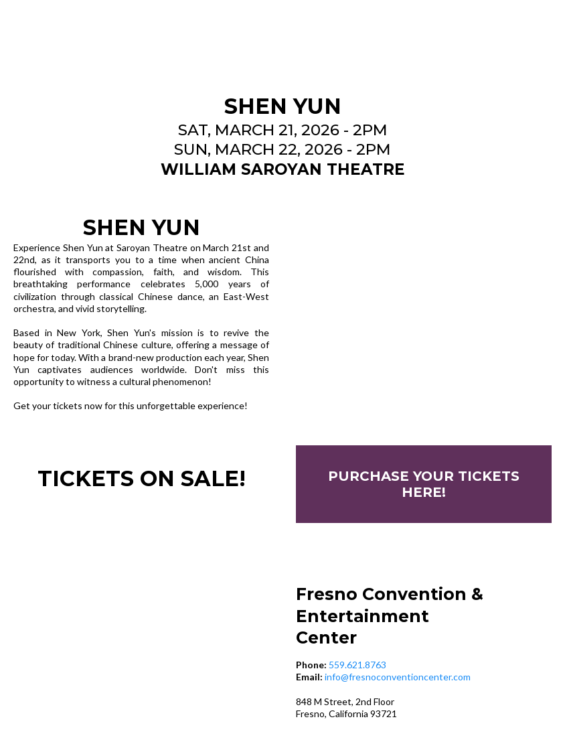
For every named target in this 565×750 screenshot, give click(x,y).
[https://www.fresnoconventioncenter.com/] (282, 43)
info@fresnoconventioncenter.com (398, 676)
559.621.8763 (357, 664)
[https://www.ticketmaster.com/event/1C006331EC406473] (424, 313)
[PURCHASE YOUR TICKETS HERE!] (424, 484)
